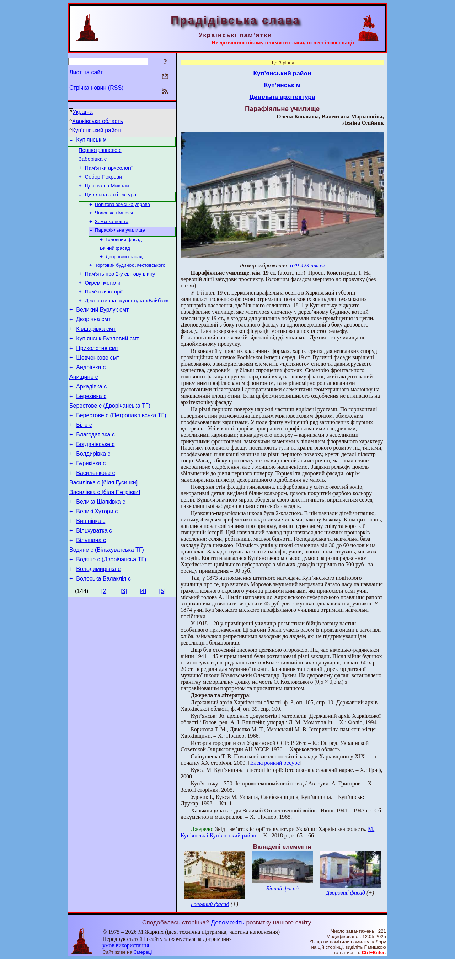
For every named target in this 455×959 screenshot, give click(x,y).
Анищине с (83, 403)
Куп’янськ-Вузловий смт (107, 360)
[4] (143, 639)
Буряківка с (91, 499)
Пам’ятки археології (109, 172)
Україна (82, 112)
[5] (162, 639)
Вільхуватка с (94, 574)
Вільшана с (91, 584)
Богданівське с (95, 478)
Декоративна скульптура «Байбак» (127, 318)
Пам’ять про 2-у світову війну (120, 288)
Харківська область (97, 121)
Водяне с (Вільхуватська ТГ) (106, 595)
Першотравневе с (100, 152)
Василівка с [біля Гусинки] (103, 520)
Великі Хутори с (97, 552)
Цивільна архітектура (110, 202)
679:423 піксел (307, 266)
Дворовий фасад (124, 269)
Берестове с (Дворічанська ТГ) (109, 435)
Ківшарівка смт (96, 349)
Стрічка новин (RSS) (96, 88)
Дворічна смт (93, 339)
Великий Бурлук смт (102, 328)
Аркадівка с (91, 413)
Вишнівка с (90, 563)
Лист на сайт (86, 72)
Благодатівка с (95, 467)
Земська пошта (111, 231)
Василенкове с (95, 510)
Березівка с (91, 424)
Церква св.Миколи (107, 192)
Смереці (143, 952)
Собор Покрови (103, 182)
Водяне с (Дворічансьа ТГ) (111, 606)
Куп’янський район (96, 130)
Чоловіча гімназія (114, 221)
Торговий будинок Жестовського (130, 278)
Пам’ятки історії (104, 308)
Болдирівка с (93, 488)
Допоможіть (227, 922)
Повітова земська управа (122, 212)
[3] (124, 639)
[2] (104, 639)
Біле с (84, 456)
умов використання (125, 945)
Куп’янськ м (91, 141)
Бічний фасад (115, 260)
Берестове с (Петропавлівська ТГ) (121, 446)
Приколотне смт (97, 371)
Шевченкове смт (97, 381)
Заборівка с (93, 162)
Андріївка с (91, 392)
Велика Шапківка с (100, 542)
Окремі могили (103, 298)
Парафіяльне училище (120, 240)
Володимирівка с (98, 616)
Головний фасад (124, 250)
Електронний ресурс (275, 763)
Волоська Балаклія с (103, 627)
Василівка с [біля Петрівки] (104, 531)
